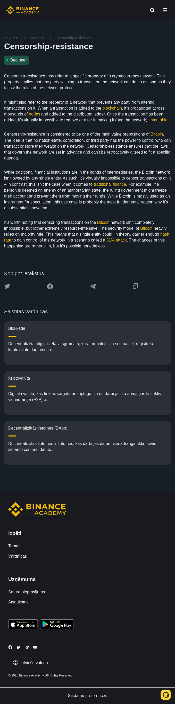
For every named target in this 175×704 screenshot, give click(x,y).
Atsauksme (18, 602)
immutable (158, 120)
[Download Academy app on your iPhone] (23, 625)
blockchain (112, 108)
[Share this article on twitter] (7, 286)
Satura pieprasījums (26, 592)
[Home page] (22, 10)
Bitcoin (157, 134)
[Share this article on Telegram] (93, 286)
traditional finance (110, 184)
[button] (165, 10)
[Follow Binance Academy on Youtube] (35, 647)
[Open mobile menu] (165, 10)
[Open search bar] (150, 10)
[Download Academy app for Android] (56, 625)
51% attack (116, 240)
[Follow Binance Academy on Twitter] (18, 647)
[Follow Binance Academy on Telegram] (27, 647)
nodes (34, 114)
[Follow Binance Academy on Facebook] (10, 647)
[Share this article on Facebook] (50, 286)
